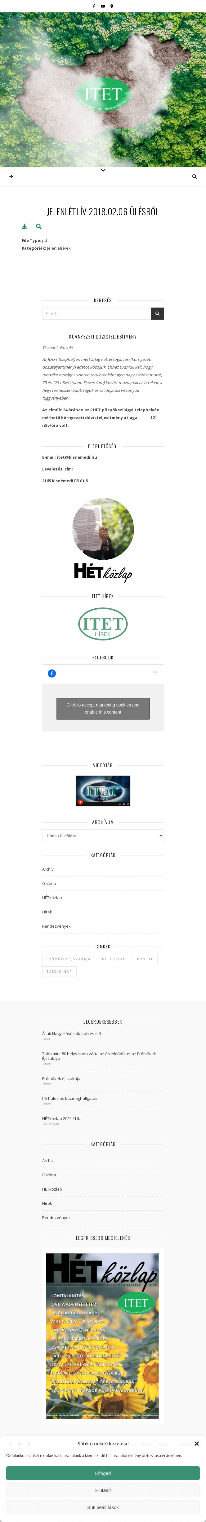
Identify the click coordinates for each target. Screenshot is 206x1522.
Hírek (47, 912)
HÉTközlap (52, 897)
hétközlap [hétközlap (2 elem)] (114, 959)
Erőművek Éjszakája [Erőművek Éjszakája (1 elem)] (69, 959)
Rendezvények (56, 926)
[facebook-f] (94, 6)
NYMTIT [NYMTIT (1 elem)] (145, 959)
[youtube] (103, 6)
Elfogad (103, 1473)
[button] (197, 1444)
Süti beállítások (103, 1507)
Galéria (49, 883)
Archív (48, 869)
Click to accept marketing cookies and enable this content (103, 708)
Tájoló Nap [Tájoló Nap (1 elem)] (59, 971)
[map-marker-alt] (111, 6)
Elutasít (103, 1490)
